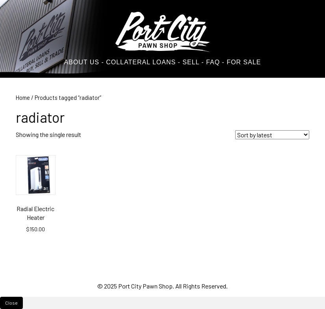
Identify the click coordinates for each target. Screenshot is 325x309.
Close (11, 302)
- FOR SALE (241, 62)
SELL (189, 62)
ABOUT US (81, 62)
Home (23, 97)
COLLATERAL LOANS (141, 62)
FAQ (213, 62)
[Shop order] (272, 134)
